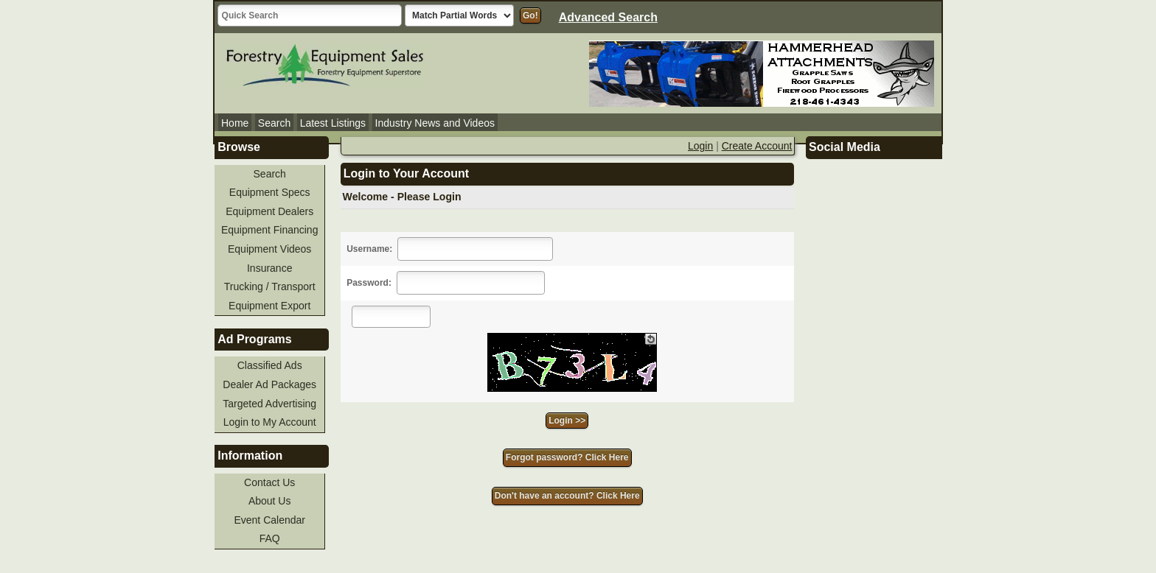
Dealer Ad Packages (269, 384)
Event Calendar (269, 520)
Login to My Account (269, 422)
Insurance (269, 268)
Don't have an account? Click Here (567, 496)
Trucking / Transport (270, 286)
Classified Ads (269, 365)
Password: (369, 283)
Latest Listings (333, 123)
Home (234, 123)
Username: (369, 249)
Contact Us (269, 482)
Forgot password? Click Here (567, 457)
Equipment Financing (269, 230)
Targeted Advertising (269, 403)
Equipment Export (269, 306)
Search (274, 123)
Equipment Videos (269, 249)
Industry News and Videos (435, 123)
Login (700, 146)
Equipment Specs (269, 192)
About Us (269, 501)
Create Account (757, 146)
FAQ (270, 538)
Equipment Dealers (269, 211)
